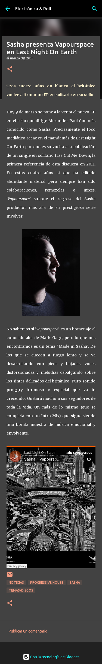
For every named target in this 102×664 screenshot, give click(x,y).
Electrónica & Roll (33, 8)
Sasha (75, 582)
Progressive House (46, 582)
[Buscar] (94, 8)
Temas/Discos (21, 590)
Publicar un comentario (28, 631)
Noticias (16, 582)
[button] (10, 69)
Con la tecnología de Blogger (51, 657)
